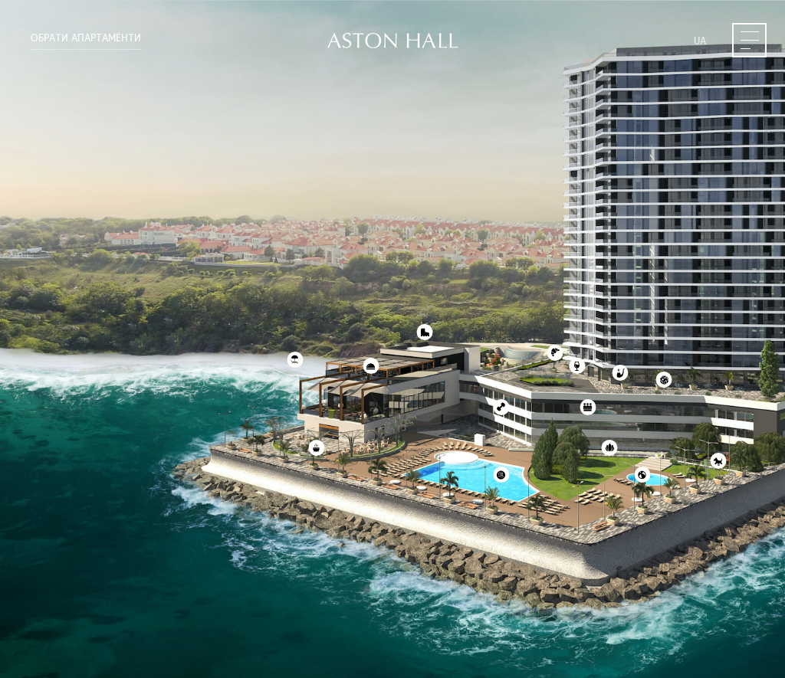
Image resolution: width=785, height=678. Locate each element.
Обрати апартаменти (86, 37)
